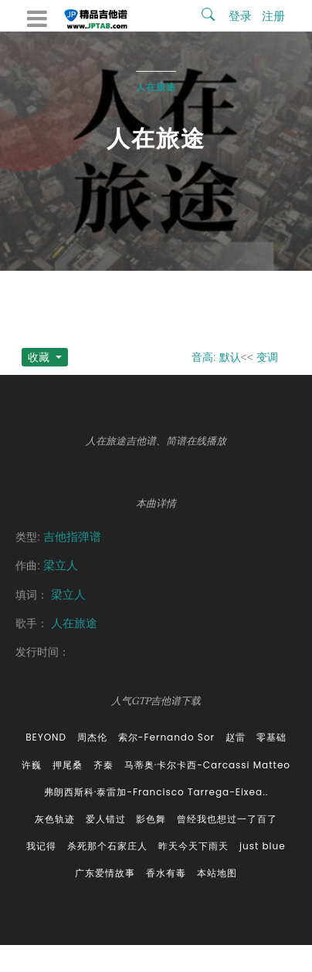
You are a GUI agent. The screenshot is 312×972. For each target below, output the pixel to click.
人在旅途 (156, 86)
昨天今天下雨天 (193, 845)
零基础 (271, 737)
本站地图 (217, 872)
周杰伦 (92, 737)
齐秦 (103, 764)
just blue (262, 845)
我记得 (41, 845)
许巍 (32, 764)
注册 (273, 15)
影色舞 (151, 818)
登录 (240, 15)
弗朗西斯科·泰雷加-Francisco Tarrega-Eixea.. (156, 791)
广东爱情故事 (105, 872)
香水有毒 (166, 872)
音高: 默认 (216, 357)
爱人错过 (106, 818)
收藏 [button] (40, 357)
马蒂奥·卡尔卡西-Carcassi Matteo (207, 764)
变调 (267, 357)
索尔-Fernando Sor (166, 737)
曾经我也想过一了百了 (227, 818)
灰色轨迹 (55, 818)
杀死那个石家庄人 (107, 845)
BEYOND (45, 737)
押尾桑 (68, 764)
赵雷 (236, 737)
